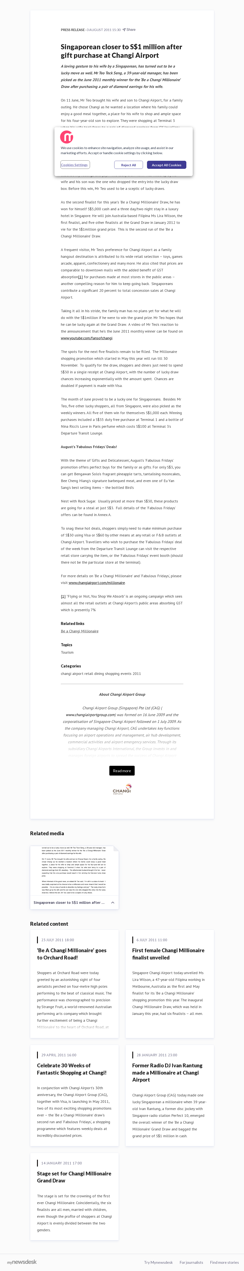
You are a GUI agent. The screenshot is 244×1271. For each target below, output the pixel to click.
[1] (80, 276)
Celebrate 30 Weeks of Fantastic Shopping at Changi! (72, 1069)
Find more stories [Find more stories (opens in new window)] (224, 1262)
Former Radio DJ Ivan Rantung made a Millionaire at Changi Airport (167, 1072)
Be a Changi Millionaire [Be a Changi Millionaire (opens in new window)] (79, 631)
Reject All (128, 165)
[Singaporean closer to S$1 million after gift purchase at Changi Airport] (74, 871)
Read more (122, 770)
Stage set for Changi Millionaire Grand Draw (74, 1177)
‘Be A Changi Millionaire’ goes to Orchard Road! (71, 954)
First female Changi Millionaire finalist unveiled (168, 954)
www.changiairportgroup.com (90, 714)
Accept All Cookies (166, 165)
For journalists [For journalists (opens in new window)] (191, 1262)
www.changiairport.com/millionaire (97, 582)
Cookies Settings (74, 165)
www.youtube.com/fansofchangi (86, 338)
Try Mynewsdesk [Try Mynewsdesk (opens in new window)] (158, 1262)
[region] (123, 151)
